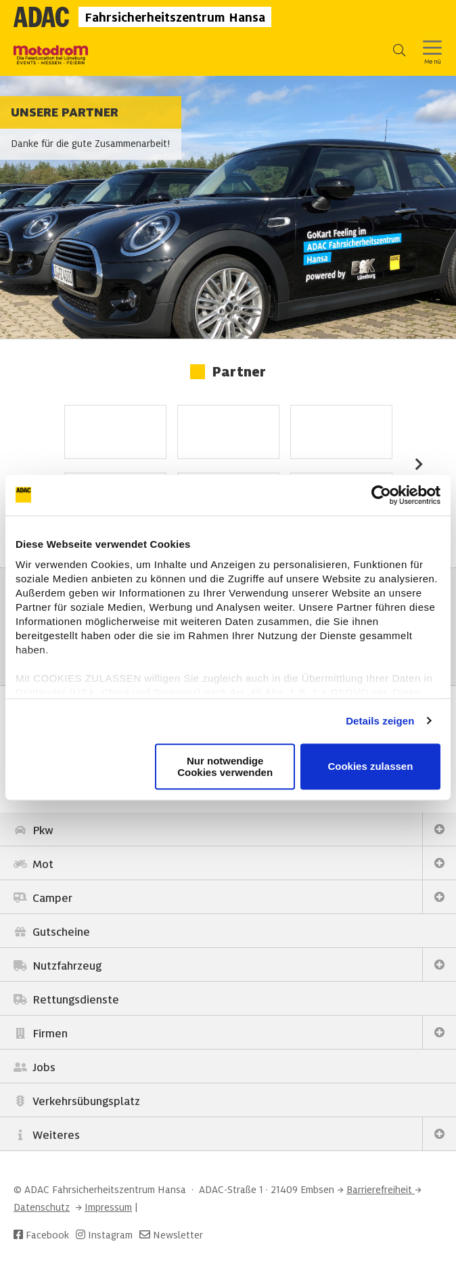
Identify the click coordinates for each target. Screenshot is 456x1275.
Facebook (41, 1235)
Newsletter (178, 1235)
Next (419, 464)
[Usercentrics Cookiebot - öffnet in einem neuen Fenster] (381, 495)
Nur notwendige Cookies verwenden (225, 766)
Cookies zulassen (370, 766)
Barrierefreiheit (380, 1190)
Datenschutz (42, 1207)
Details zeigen (380, 721)
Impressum (108, 1207)
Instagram (103, 1235)
